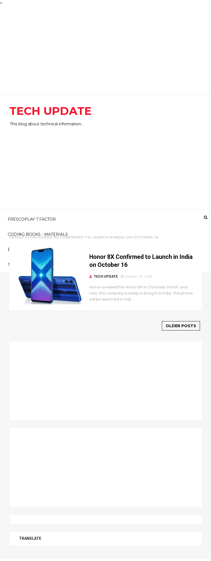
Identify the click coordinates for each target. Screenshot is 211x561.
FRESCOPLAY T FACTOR (32, 219)
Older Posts (181, 325)
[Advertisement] (105, 44)
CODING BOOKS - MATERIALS (38, 234)
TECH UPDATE (50, 111)
